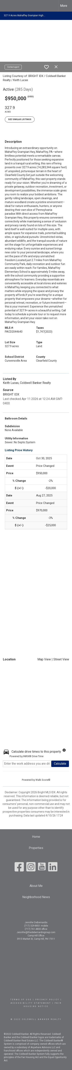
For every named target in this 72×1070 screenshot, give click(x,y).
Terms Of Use (21, 1000)
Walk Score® (43, 779)
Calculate (60, 763)
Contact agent (13, 67)
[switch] (46, 67)
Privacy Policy (47, 1000)
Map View (44, 659)
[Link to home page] (6, 6)
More (63, 6)
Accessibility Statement (31, 1003)
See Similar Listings (19, 119)
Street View (61, 659)
